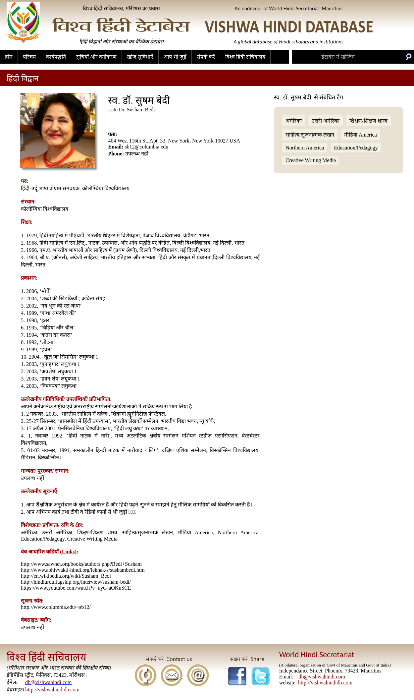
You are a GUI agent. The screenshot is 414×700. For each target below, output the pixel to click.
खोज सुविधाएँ (140, 57)
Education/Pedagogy (356, 147)
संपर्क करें (206, 57)
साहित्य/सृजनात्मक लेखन (309, 135)
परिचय (29, 57)
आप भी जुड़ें (175, 57)
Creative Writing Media (310, 160)
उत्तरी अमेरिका (325, 121)
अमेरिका (293, 121)
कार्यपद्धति (56, 57)
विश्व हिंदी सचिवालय (245, 57)
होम (9, 57)
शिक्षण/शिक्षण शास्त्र (368, 121)
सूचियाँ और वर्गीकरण (96, 57)
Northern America (304, 147)
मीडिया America (360, 135)
